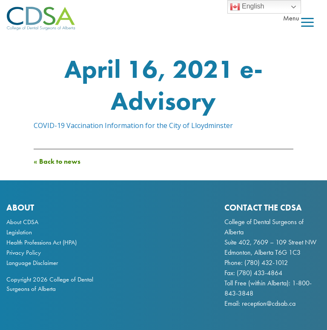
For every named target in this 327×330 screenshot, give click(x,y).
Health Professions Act (33, 242)
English (247, 7)
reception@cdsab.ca (268, 303)
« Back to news (57, 161)
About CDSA (22, 222)
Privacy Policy (23, 252)
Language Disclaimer (32, 263)
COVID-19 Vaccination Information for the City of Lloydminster (133, 125)
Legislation (19, 232)
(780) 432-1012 (266, 262)
